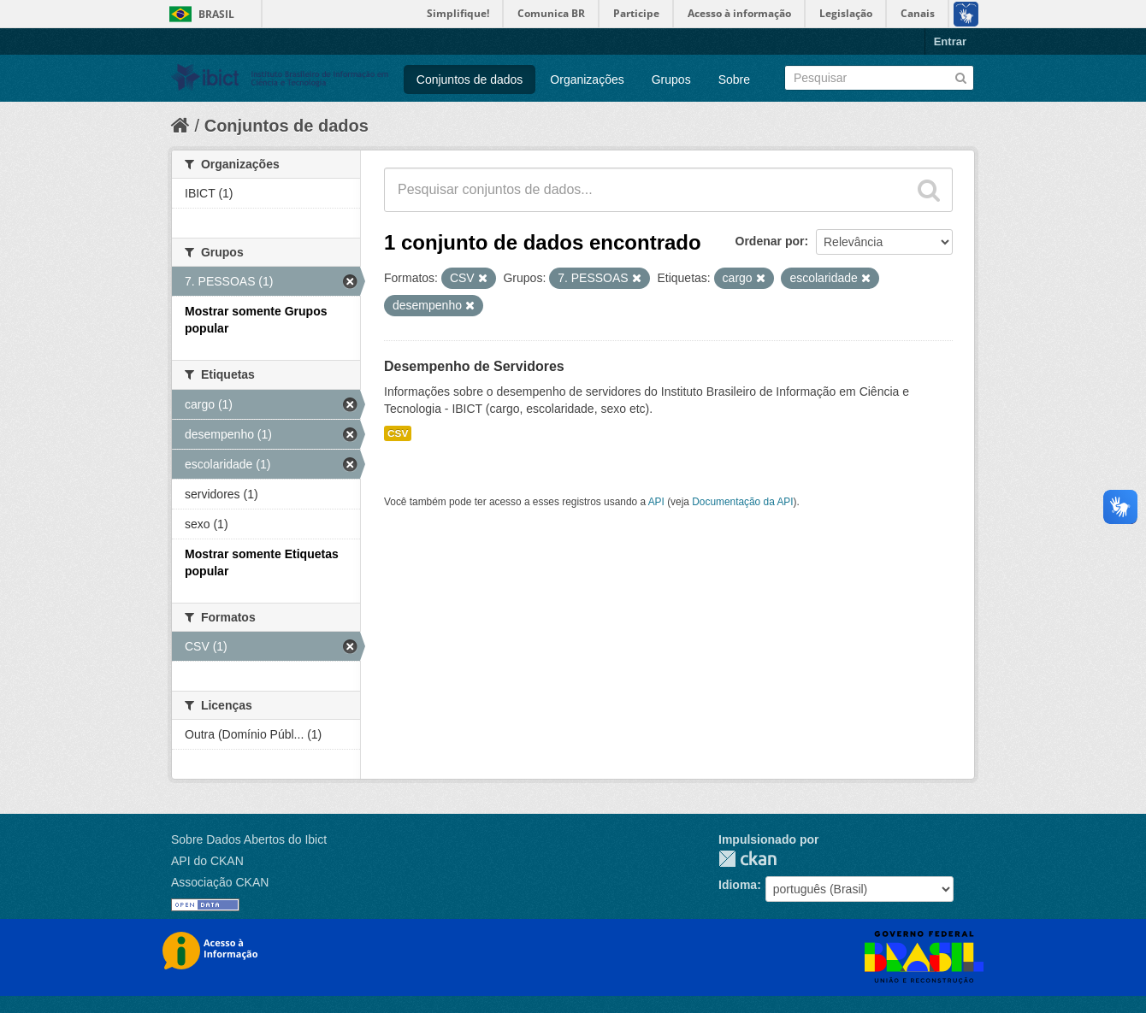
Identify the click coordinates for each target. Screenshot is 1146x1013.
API (656, 502)
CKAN (747, 859)
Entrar (950, 41)
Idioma (737, 885)
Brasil (216, 14)
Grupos (671, 79)
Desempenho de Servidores (474, 366)
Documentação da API (742, 502)
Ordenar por (770, 241)
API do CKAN (207, 861)
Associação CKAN (220, 882)
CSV (397, 433)
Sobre (734, 79)
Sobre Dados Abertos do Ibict (249, 839)
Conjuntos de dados (469, 79)
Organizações (586, 79)
